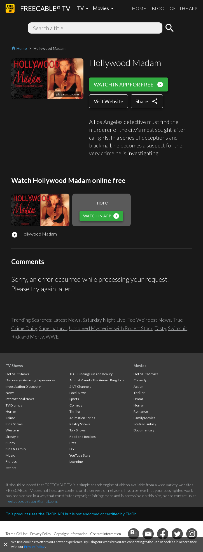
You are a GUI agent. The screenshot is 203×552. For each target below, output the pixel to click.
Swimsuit (177, 328)
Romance (141, 411)
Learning (76, 461)
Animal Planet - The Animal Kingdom (96, 380)
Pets (72, 443)
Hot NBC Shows (17, 374)
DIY (71, 449)
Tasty (160, 328)
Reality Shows (79, 424)
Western (12, 430)
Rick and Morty (27, 336)
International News (20, 399)
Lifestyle (12, 436)
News (10, 393)
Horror (11, 411)
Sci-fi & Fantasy (145, 424)
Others (11, 468)
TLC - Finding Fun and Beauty (91, 374)
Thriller (75, 411)
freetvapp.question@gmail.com (31, 501)
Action (138, 386)
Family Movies (144, 418)
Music (10, 455)
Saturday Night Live (104, 320)
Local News (78, 393)
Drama (139, 399)
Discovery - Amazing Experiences (30, 380)
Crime (10, 418)
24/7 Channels (80, 386)
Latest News (67, 320)
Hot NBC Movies (146, 374)
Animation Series (82, 418)
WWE (52, 336)
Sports (74, 399)
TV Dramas (14, 405)
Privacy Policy (34, 546)
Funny (10, 443)
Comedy (75, 405)
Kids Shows (14, 424)
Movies (140, 365)
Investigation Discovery (23, 386)
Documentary (144, 430)
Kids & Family (16, 449)
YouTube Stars (79, 455)
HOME (139, 8)
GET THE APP (183, 8)
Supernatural (53, 328)
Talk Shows (77, 430)
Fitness (11, 461)
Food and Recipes (82, 436)
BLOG (158, 8)
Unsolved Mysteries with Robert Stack (111, 328)
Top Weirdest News (149, 320)
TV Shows (14, 365)
